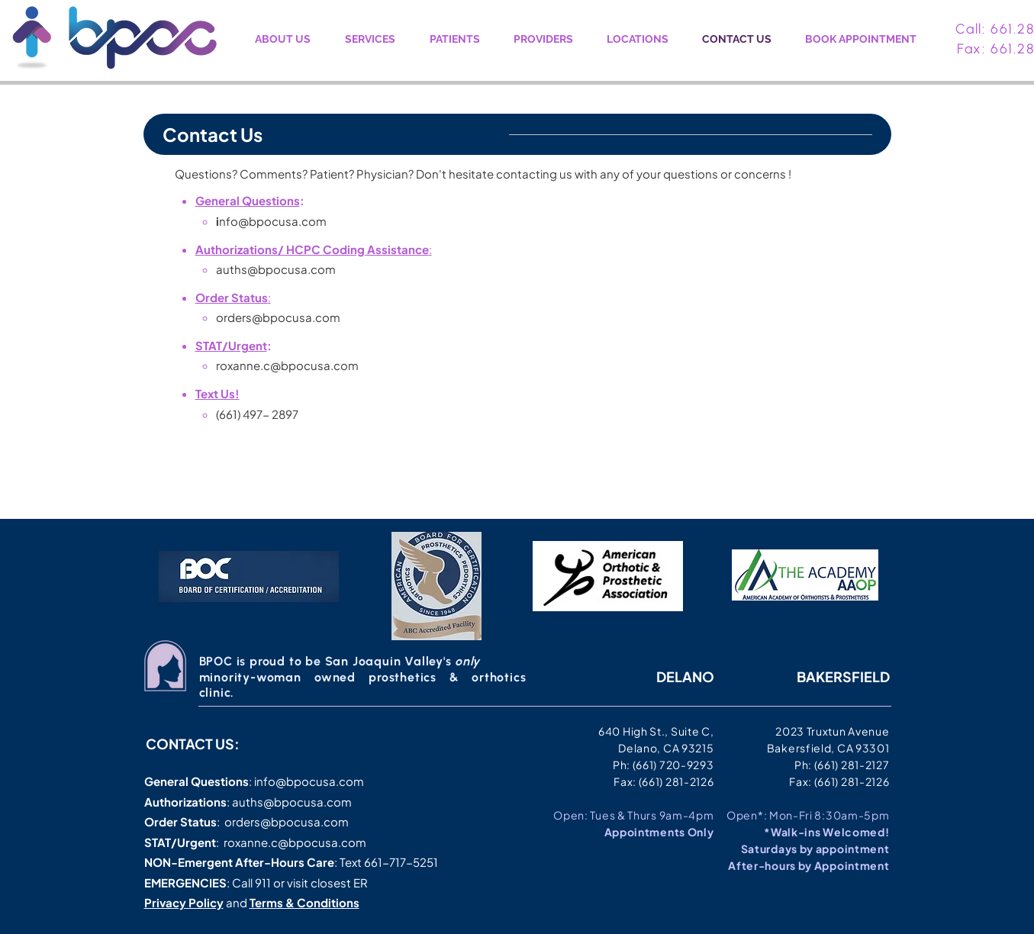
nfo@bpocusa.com (273, 221)
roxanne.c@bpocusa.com (287, 365)
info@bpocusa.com (309, 781)
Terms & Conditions (304, 902)
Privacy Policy (184, 902)
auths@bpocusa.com (276, 269)
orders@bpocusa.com (278, 317)
